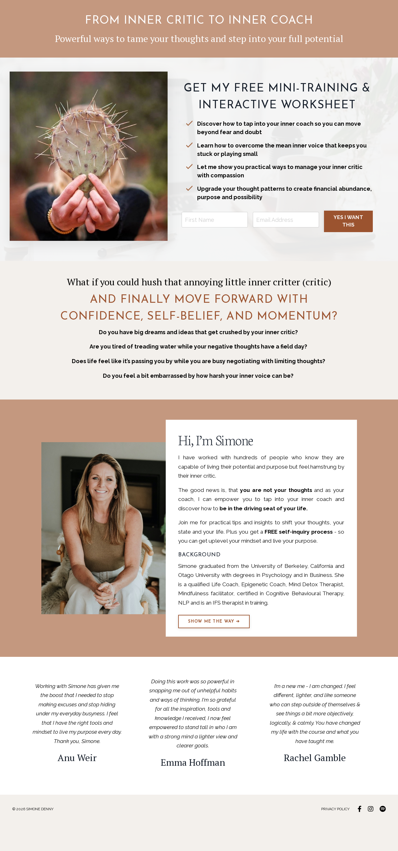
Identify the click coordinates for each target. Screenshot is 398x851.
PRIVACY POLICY (336, 837)
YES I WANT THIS (348, 218)
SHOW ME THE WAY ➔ (217, 646)
